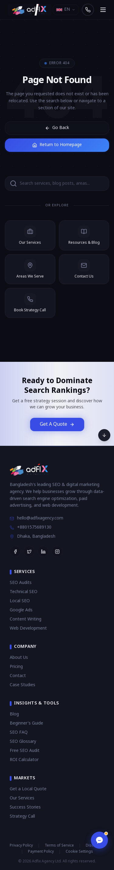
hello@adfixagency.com (36, 518)
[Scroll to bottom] (104, 435)
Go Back (57, 128)
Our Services (22, 798)
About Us (19, 658)
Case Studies (22, 685)
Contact (18, 676)
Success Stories (25, 807)
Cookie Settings (79, 851)
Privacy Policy (21, 845)
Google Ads (21, 610)
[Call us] (88, 10)
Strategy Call (22, 816)
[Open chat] (99, 840)
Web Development (28, 628)
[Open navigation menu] (103, 10)
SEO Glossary (23, 742)
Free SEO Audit (25, 751)
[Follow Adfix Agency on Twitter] (29, 551)
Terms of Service (59, 845)
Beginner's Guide (26, 723)
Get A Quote (57, 424)
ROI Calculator (24, 760)
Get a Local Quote (28, 789)
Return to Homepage (57, 145)
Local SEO (20, 601)
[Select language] (66, 10)
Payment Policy (41, 851)
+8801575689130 (30, 527)
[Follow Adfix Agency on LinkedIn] (43, 551)
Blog (14, 714)
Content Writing (25, 619)
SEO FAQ (19, 732)
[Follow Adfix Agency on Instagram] (57, 551)
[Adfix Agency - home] (31, 10)
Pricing (16, 667)
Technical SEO (23, 592)
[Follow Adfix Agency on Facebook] (15, 551)
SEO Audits (21, 583)
